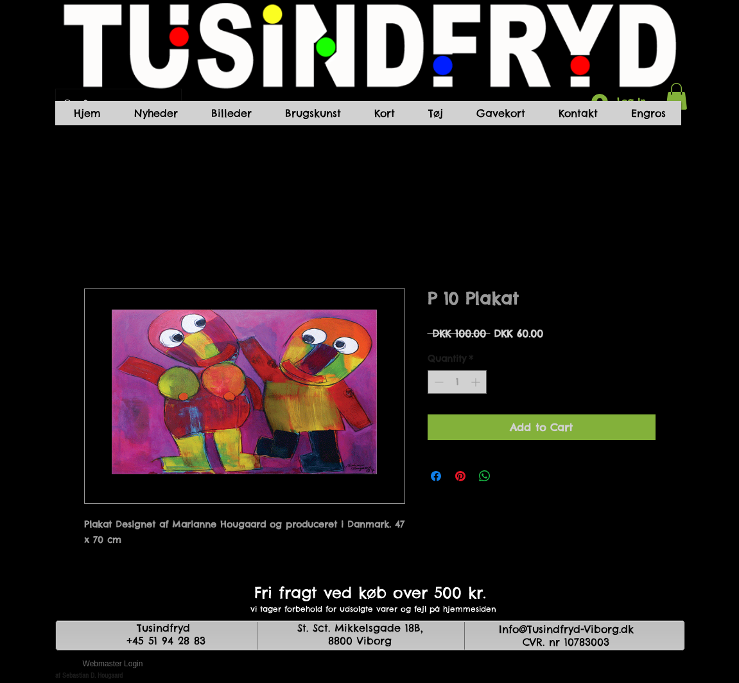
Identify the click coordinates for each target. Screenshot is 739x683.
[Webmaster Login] (113, 663)
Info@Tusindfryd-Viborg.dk (566, 629)
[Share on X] (509, 476)
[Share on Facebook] (436, 476)
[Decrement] (438, 382)
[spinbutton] (457, 382)
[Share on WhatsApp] (484, 476)
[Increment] (477, 382)
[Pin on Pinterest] (460, 476)
